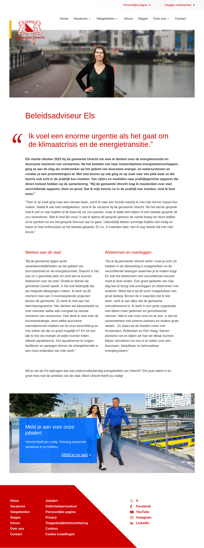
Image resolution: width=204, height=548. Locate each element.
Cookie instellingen (60, 534)
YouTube (142, 512)
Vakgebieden (106, 18)
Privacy (51, 517)
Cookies (51, 528)
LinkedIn (142, 523)
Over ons (159, 18)
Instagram (143, 517)
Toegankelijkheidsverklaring (66, 523)
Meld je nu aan (75, 454)
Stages (143, 18)
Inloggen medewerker (178, 5)
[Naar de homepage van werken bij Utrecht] (30, 30)
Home (64, 18)
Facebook (143, 506)
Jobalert (51, 500)
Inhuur (128, 18)
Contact (180, 18)
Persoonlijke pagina (135, 5)
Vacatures (81, 18)
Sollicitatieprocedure (61, 506)
